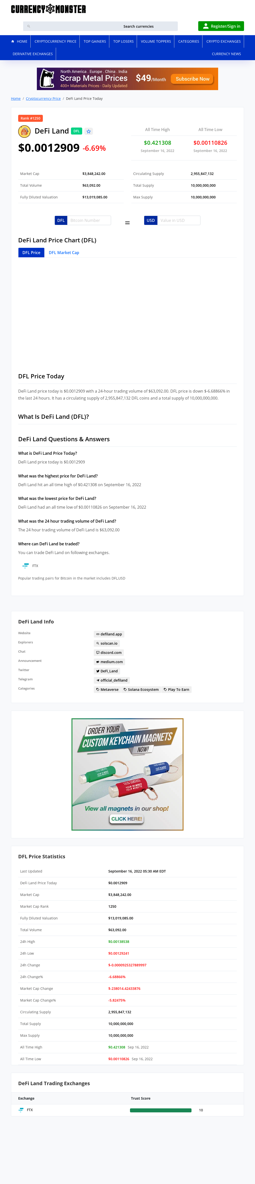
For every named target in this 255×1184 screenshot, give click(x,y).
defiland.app (109, 634)
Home (16, 98)
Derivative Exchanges (33, 53)
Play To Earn (176, 689)
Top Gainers (95, 41)
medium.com (109, 661)
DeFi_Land (107, 671)
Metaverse (107, 689)
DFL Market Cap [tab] (64, 252)
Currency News (226, 53)
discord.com (109, 652)
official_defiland (112, 680)
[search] (106, 26)
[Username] (89, 220)
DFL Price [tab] (31, 252)
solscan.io (107, 643)
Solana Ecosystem (141, 689)
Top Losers (123, 41)
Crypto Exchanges (223, 41)
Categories (188, 41)
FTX (30, 565)
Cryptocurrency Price (55, 41)
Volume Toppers (156, 41)
